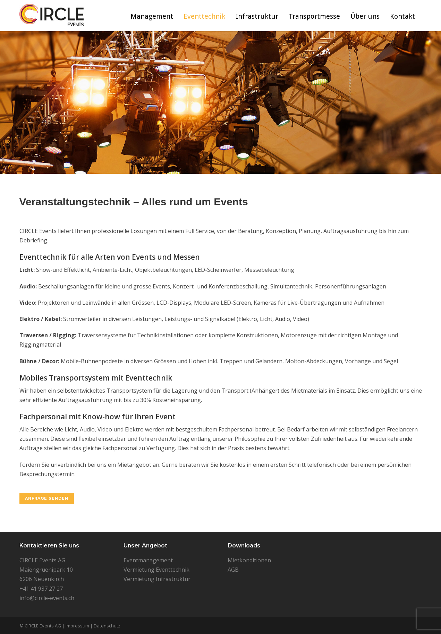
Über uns (365, 16)
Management (151, 16)
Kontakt (402, 16)
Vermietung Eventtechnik (156, 569)
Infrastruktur (257, 16)
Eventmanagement (148, 560)
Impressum (77, 626)
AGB (233, 569)
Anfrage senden (46, 498)
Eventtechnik (204, 16)
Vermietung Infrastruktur (157, 579)
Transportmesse (314, 16)
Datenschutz (107, 626)
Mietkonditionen (249, 560)
